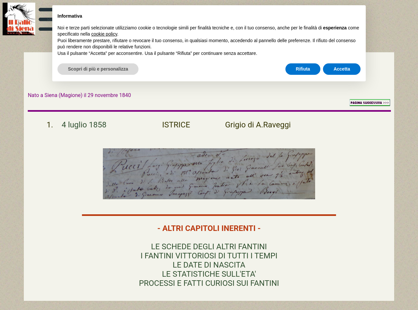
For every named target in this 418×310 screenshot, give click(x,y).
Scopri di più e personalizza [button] (98, 69)
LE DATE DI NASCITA (209, 264)
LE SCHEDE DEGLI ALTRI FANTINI (209, 246)
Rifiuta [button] (303, 69)
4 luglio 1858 (84, 124)
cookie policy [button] (104, 34)
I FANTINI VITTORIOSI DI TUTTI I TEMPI (208, 255)
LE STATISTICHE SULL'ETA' (209, 274)
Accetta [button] (341, 69)
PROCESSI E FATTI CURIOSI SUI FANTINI (209, 283)
